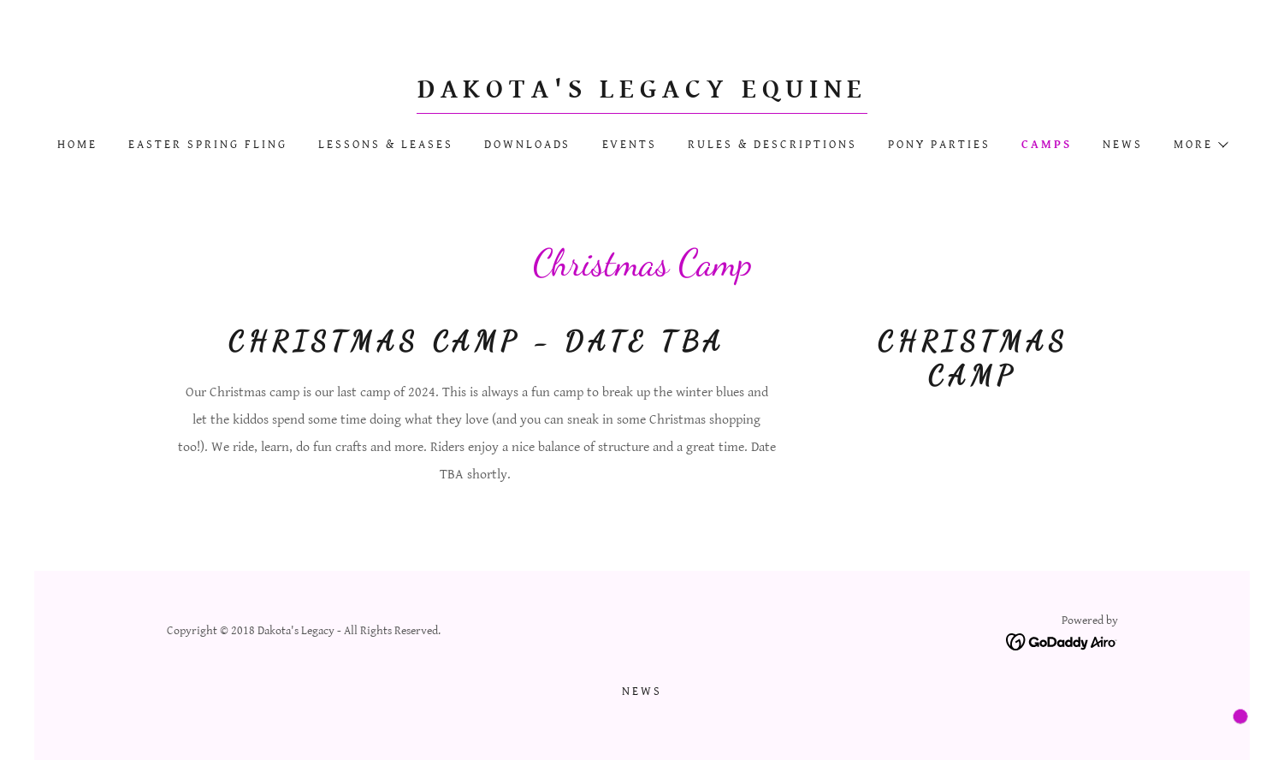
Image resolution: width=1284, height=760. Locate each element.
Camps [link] (1046, 144)
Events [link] (630, 144)
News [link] (1123, 144)
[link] (642, 94)
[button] (1200, 144)
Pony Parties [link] (939, 144)
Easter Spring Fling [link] (207, 144)
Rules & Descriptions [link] (772, 144)
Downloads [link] (527, 144)
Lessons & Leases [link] (385, 144)
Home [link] (77, 144)
